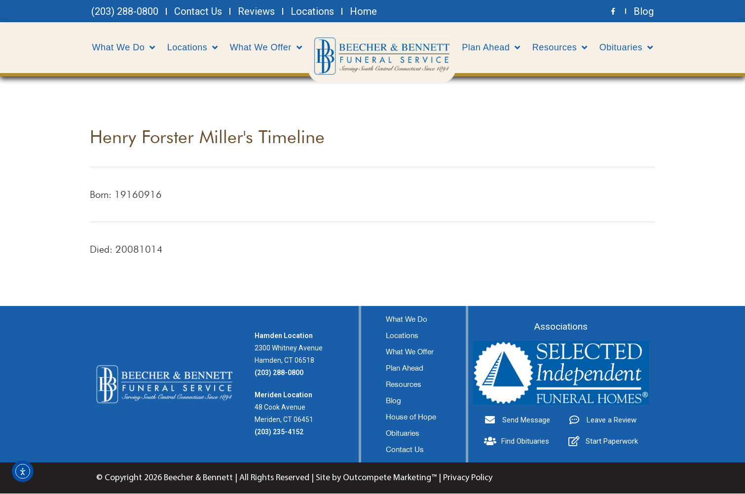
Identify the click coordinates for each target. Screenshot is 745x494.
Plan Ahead (491, 47)
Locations (192, 47)
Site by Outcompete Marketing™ (376, 478)
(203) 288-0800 (279, 373)
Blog (393, 401)
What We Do (123, 47)
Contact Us (405, 450)
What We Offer (266, 47)
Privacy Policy (467, 478)
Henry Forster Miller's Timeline (207, 137)
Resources (560, 47)
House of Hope (411, 417)
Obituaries (626, 47)
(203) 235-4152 (279, 432)
